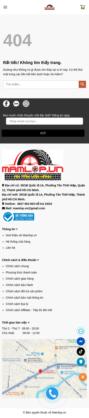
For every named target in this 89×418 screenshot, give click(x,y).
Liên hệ (10, 247)
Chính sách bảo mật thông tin (24, 297)
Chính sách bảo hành (19, 285)
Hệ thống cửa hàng (18, 241)
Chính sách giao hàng (20, 278)
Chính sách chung (17, 266)
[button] (5, 7)
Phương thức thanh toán (21, 272)
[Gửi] (82, 84)
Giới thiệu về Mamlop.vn (21, 235)
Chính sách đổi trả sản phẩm (24, 291)
